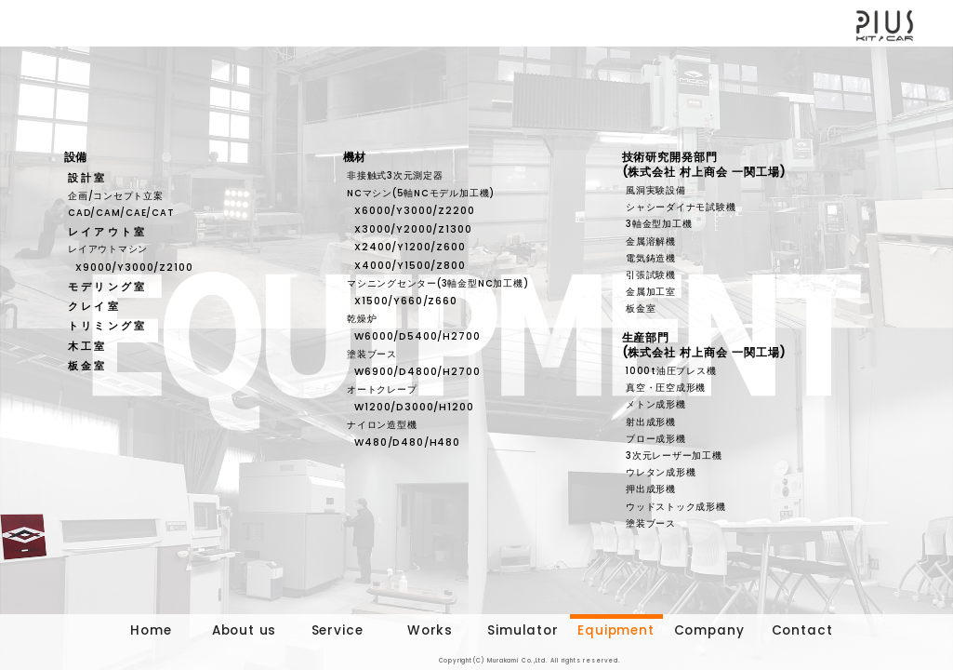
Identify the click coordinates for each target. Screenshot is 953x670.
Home (150, 630)
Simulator (522, 630)
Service (337, 630)
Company (709, 630)
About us (244, 630)
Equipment (615, 630)
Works (430, 630)
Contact (802, 630)
